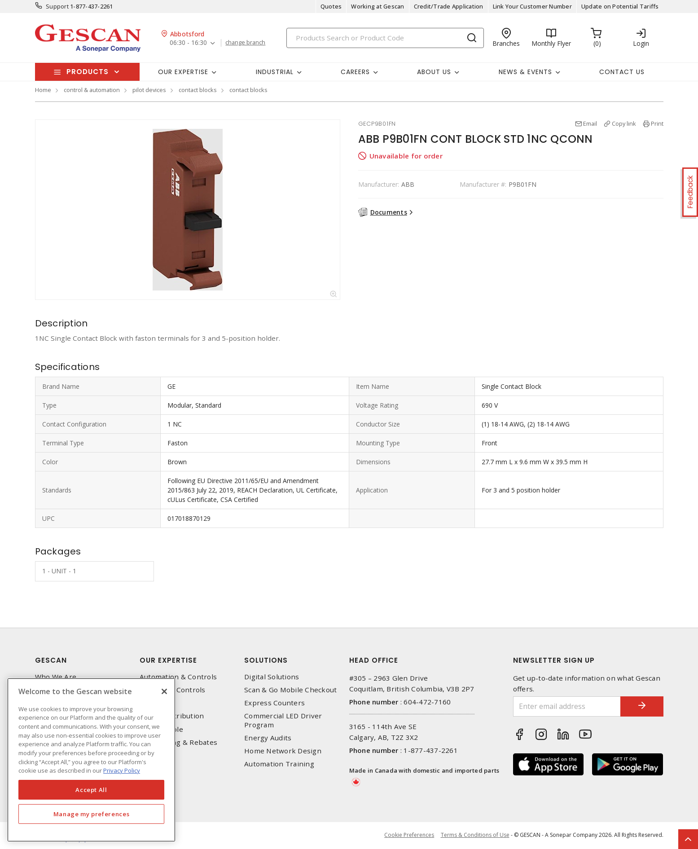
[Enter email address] (566, 706)
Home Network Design (282, 751)
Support (57, 6)
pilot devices (149, 90)
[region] (91, 760)
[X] (164, 691)
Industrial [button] (275, 71)
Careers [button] (355, 71)
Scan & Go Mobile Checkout (290, 690)
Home (43, 90)
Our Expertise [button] (183, 71)
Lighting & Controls (173, 690)
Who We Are (56, 677)
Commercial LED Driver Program (283, 720)
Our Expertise (168, 660)
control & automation (92, 90)
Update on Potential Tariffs (620, 6)
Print (657, 123)
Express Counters (274, 703)
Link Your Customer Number (532, 6)
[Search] (385, 38)
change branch (246, 42)
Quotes (331, 6)
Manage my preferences (91, 814)
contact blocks (198, 90)
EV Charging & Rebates (178, 742)
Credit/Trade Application (448, 6)
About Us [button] (434, 71)
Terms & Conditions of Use (475, 835)
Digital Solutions (271, 677)
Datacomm (157, 703)
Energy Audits (267, 738)
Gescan (51, 660)
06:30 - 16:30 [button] (188, 43)
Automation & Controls (178, 677)
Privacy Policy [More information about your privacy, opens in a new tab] (121, 770)
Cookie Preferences (409, 835)
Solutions (266, 660)
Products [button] (87, 71)
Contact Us (622, 71)
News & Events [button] (525, 71)
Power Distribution (172, 716)
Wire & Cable (161, 729)
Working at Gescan (377, 6)
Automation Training (279, 764)
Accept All (91, 790)
